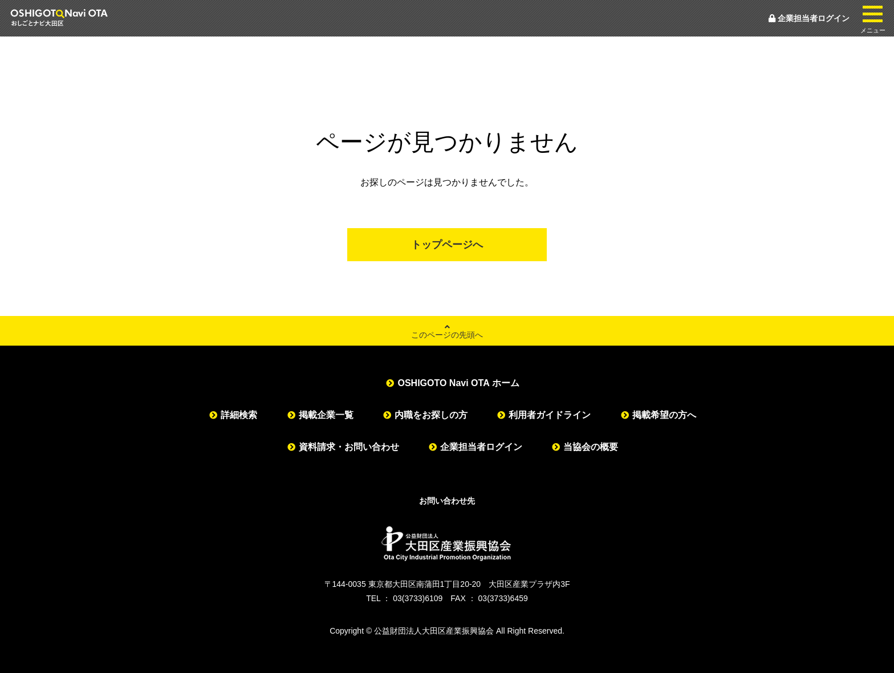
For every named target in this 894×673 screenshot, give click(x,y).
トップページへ (447, 244)
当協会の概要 (590, 447)
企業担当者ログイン (809, 18)
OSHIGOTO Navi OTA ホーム (458, 383)
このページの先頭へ (447, 331)
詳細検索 (239, 415)
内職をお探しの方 (431, 415)
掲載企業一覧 (326, 415)
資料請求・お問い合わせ (349, 447)
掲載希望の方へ (664, 415)
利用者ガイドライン (550, 415)
